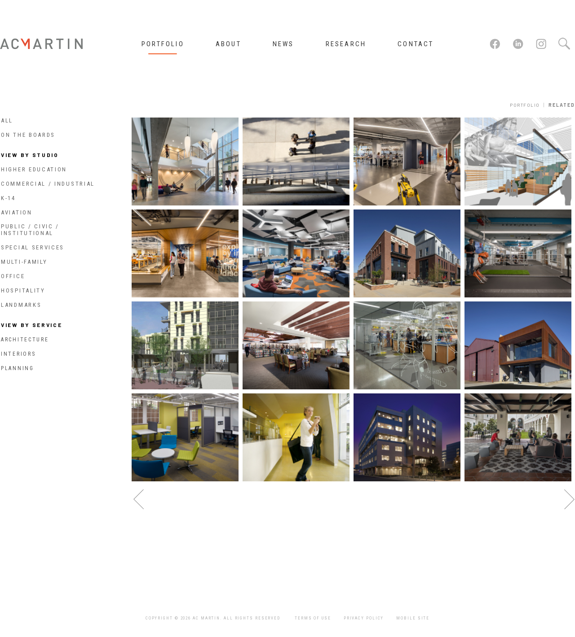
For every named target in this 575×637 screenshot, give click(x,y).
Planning (17, 368)
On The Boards (28, 134)
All (7, 120)
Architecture (25, 339)
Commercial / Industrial (48, 183)
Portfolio (525, 105)
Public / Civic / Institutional (30, 229)
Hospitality (23, 290)
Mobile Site (412, 618)
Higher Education (34, 169)
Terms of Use (313, 618)
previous (138, 499)
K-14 (8, 198)
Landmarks (21, 304)
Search (563, 44)
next (569, 499)
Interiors (18, 354)
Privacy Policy (364, 618)
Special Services (32, 247)
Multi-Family (24, 261)
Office (13, 276)
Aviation (16, 212)
